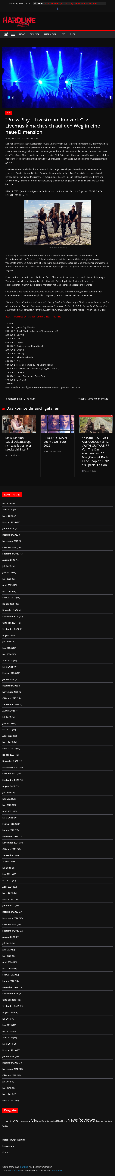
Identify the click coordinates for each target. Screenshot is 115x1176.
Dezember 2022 (10, 761)
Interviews (50, 34)
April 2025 (7, 585)
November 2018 (10, 1069)
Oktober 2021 (9, 849)
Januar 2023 (8, 754)
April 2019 (7, 1037)
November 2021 (10, 842)
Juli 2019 (6, 1018)
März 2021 (7, 893)
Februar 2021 (9, 899)
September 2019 (10, 1006)
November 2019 (10, 993)
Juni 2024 (7, 648)
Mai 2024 (7, 654)
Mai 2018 (7, 1087)
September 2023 (10, 704)
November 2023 (10, 691)
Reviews (34, 34)
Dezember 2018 (10, 1062)
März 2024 (7, 666)
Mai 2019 (7, 1031)
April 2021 (7, 886)
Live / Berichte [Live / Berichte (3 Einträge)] (42, 1121)
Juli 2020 (6, 943)
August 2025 (8, 560)
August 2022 (8, 786)
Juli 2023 (6, 717)
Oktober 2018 (9, 1075)
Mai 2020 (7, 955)
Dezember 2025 (10, 534)
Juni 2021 (7, 874)
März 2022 (7, 817)
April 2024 (7, 660)
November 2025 (10, 541)
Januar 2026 (8, 528)
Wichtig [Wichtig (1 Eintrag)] (5, 1126)
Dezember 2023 (10, 685)
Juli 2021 (6, 867)
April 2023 (7, 735)
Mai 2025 (7, 578)
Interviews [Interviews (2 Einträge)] (23, 1121)
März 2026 (7, 516)
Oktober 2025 (9, 547)
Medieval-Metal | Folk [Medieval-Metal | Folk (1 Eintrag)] (58, 1121)
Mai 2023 (7, 729)
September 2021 (10, 855)
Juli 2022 (6, 792)
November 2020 (10, 918)
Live (63, 34)
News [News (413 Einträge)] (72, 1120)
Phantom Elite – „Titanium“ (19, 398)
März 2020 (7, 968)
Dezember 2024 (10, 610)
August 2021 (8, 861)
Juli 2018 (6, 1081)
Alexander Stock (31, 138)
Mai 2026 (7, 503)
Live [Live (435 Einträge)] (32, 1120)
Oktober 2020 (9, 924)
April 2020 (7, 962)
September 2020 (10, 930)
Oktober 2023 (9, 698)
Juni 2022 (7, 798)
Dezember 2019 (10, 987)
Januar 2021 (8, 905)
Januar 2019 (8, 1056)
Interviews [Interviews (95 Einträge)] (10, 1120)
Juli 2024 (6, 641)
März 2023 (7, 742)
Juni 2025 (7, 572)
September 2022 (10, 780)
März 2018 (7, 1094)
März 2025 (7, 591)
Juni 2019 (7, 1025)
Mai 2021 (7, 880)
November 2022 (10, 767)
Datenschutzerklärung (13, 1139)
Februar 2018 (9, 1100)
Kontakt (6, 1152)
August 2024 (8, 635)
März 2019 (7, 1043)
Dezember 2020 (10, 911)
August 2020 (8, 937)
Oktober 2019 (9, 999)
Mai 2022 (7, 805)
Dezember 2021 (10, 836)
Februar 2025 (9, 597)
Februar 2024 (9, 673)
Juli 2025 (6, 566)
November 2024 (10, 616)
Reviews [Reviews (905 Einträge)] (86, 1120)
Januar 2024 (8, 679)
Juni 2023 (7, 723)
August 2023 (8, 710)
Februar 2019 (9, 1050)
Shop (73, 34)
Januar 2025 (8, 603)
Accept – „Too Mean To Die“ (95, 398)
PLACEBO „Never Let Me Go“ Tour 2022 (55, 442)
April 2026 (7, 509)
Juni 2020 (7, 949)
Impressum (8, 1146)
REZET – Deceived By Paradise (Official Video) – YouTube (33, 316)
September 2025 (10, 553)
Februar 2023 (9, 748)
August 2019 (8, 1012)
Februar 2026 (9, 522)
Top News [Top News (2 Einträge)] (108, 1121)
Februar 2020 (9, 974)
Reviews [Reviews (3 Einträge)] (99, 1121)
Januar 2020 (8, 981)
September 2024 (10, 629)
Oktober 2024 (9, 622)
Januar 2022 (8, 830)
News (22, 34)
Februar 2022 (9, 823)
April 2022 (7, 811)
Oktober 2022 (9, 773)
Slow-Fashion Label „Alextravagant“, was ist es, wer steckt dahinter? (18, 443)
